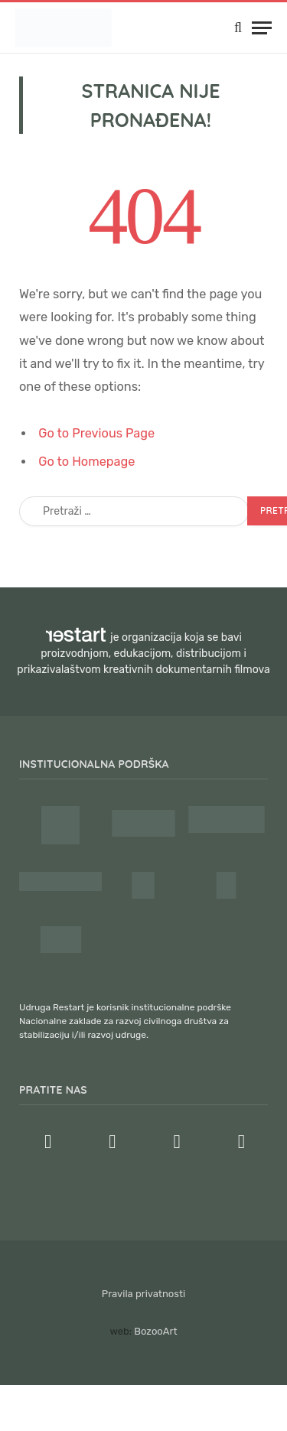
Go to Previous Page (96, 433)
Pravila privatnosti (143, 1293)
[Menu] (262, 28)
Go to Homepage (86, 461)
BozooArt (155, 1331)
